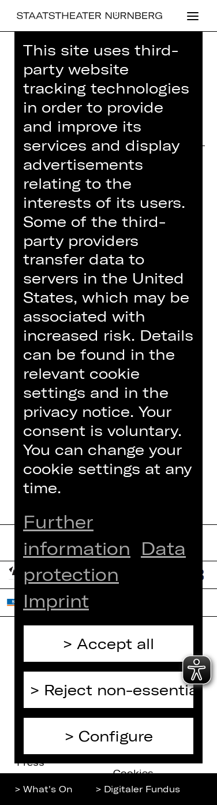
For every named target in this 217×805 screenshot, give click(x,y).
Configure (115, 735)
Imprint (56, 600)
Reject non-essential (119, 689)
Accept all (115, 643)
